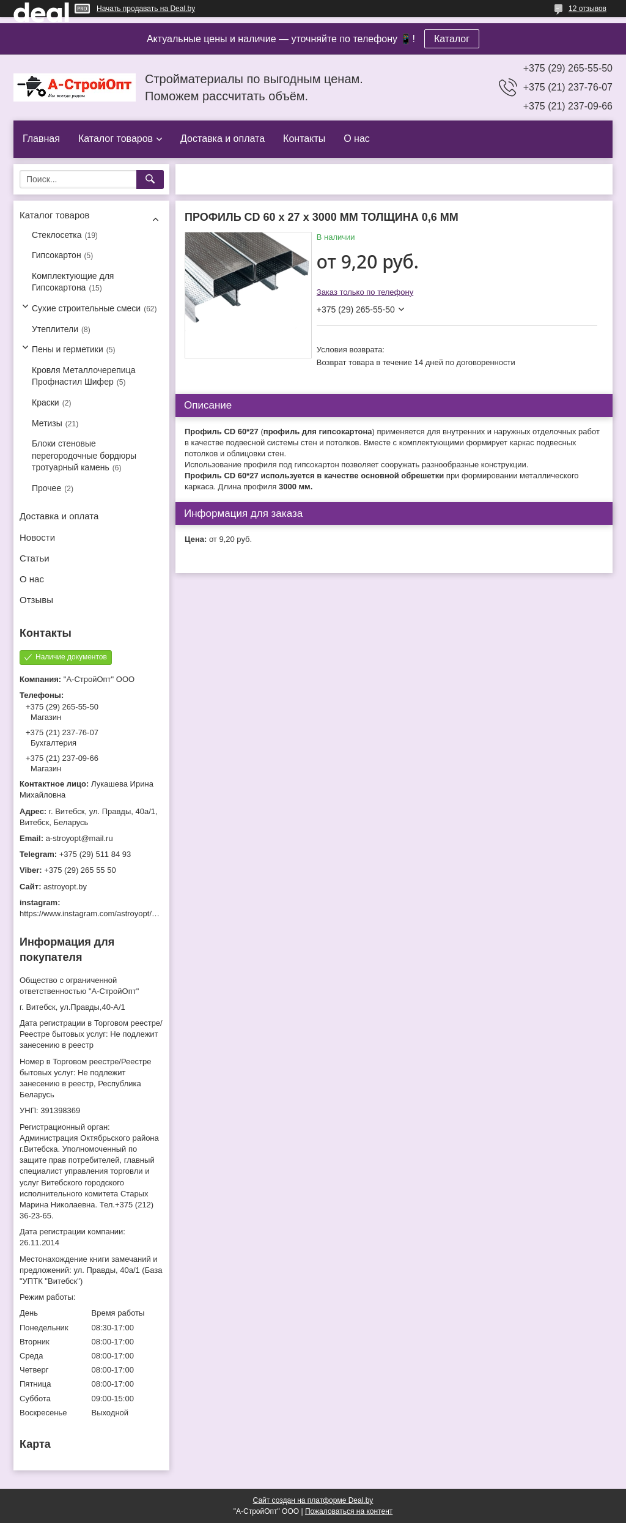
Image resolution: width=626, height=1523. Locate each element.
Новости (37, 537)
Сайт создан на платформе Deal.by (313, 1500)
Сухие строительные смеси (86, 308)
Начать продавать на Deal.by (146, 8)
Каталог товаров (115, 138)
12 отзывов (587, 8)
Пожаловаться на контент (348, 1511)
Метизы (47, 423)
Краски (45, 402)
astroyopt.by (65, 886)
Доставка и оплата (222, 138)
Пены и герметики (67, 349)
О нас (357, 138)
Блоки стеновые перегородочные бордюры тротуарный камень (84, 455)
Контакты (304, 138)
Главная (41, 138)
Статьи (35, 558)
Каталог (452, 39)
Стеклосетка (57, 235)
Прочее (46, 488)
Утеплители (55, 329)
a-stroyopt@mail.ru (79, 838)
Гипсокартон (56, 255)
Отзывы (36, 600)
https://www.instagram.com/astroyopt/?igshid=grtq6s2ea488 (125, 913)
